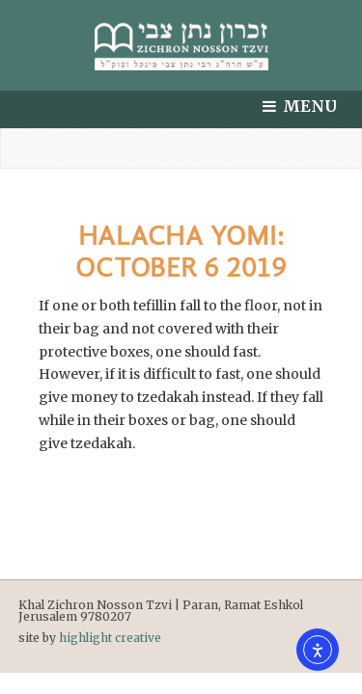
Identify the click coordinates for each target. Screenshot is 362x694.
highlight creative (110, 637)
